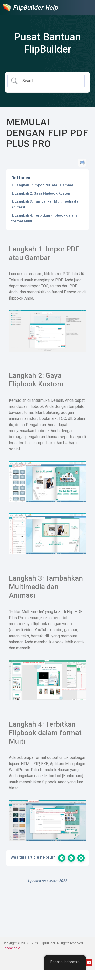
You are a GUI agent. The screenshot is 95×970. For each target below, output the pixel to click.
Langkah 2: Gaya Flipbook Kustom (43, 193)
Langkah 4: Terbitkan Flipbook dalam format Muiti (44, 218)
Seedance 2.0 (12, 948)
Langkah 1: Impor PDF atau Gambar (44, 185)
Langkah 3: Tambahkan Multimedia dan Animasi (45, 204)
